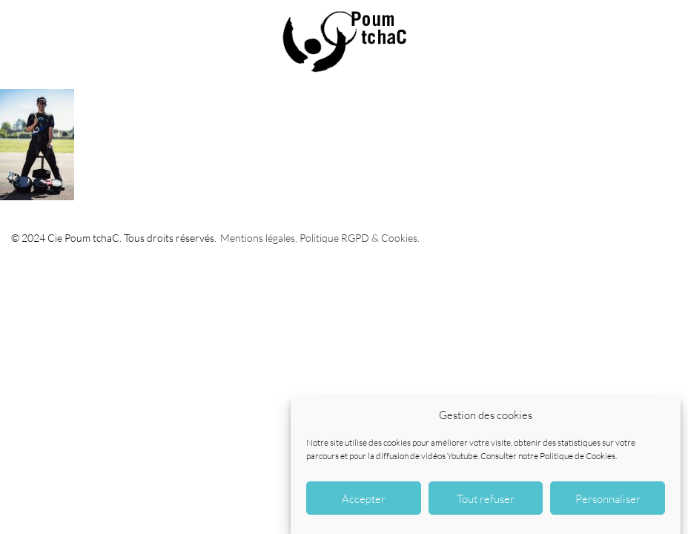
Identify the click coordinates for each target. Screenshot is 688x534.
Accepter (364, 498)
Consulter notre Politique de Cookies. (548, 455)
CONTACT (666, 22)
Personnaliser (608, 498)
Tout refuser (486, 498)
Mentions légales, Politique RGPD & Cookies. (320, 237)
